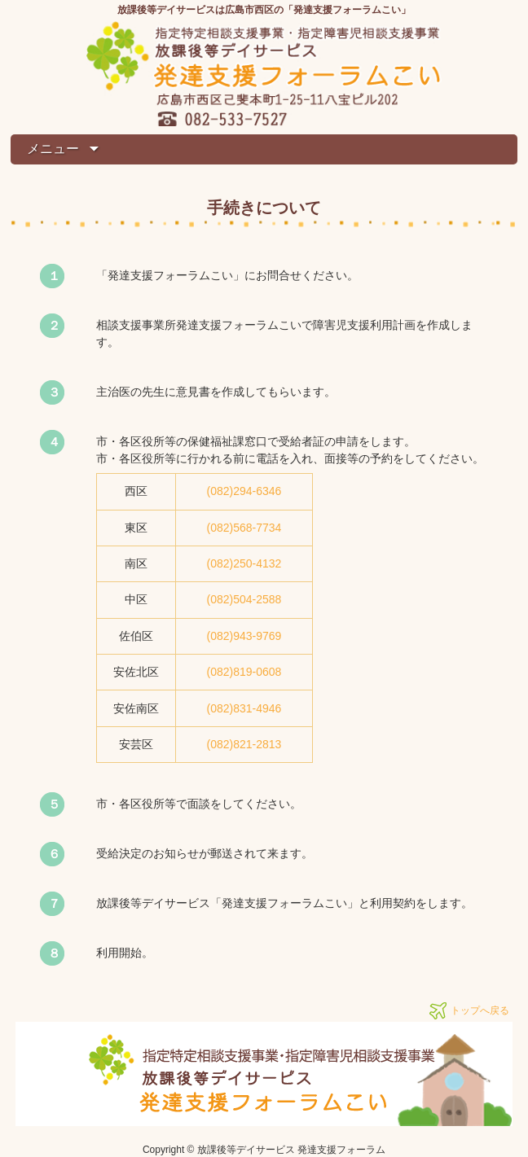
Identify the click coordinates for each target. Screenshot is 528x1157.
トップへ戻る (480, 1010)
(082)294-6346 (244, 490)
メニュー (54, 149)
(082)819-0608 (244, 671)
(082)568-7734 (244, 527)
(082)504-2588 (244, 599)
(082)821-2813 (244, 744)
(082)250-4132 (244, 563)
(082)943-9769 (244, 635)
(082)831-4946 (244, 708)
